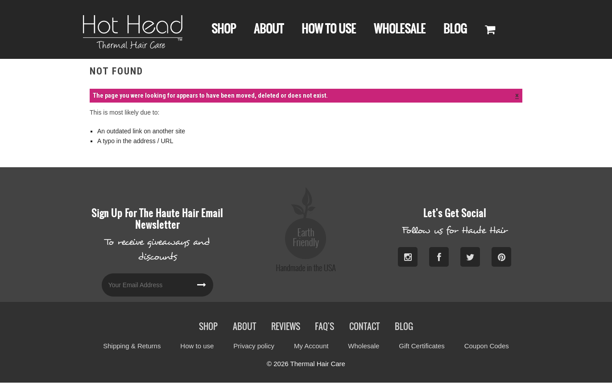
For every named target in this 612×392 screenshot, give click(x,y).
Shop (223, 28)
